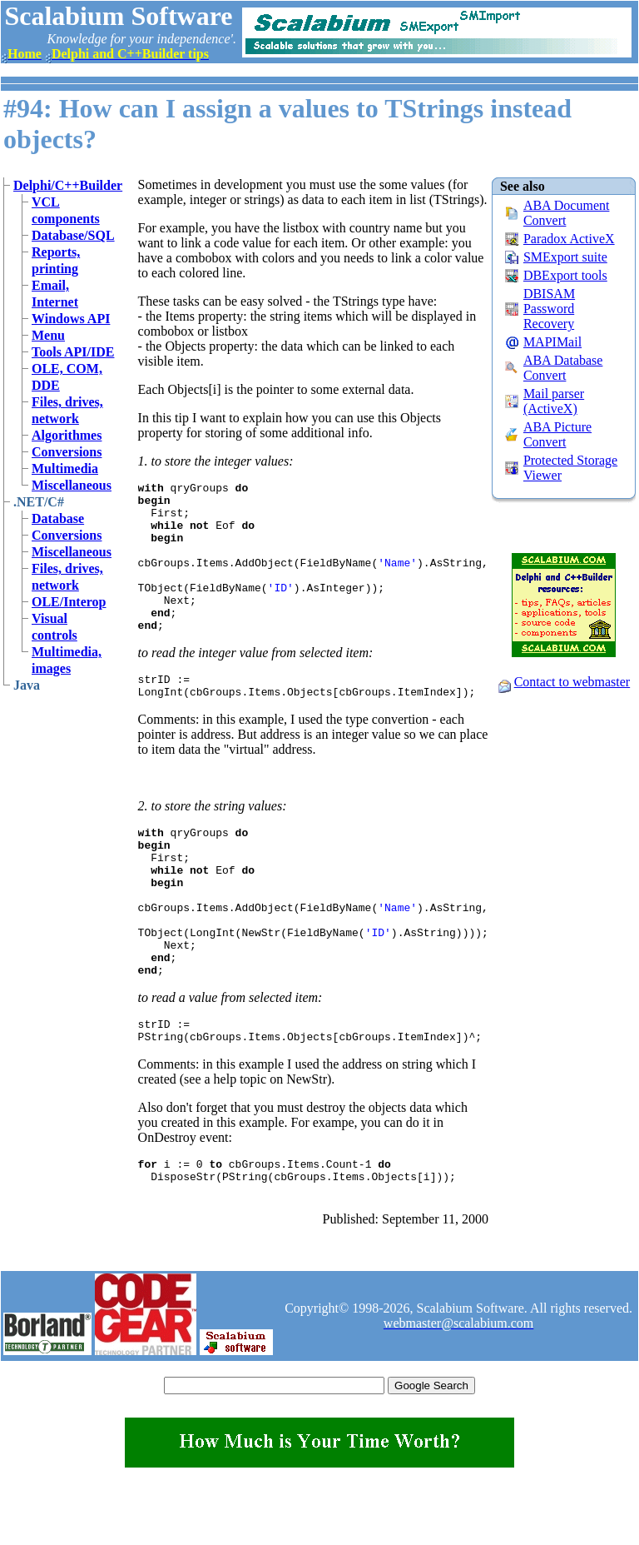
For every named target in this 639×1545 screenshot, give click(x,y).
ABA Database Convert (563, 367)
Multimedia (65, 468)
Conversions (67, 452)
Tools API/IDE (73, 352)
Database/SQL (73, 235)
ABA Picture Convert (557, 434)
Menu (48, 335)
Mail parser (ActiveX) (553, 401)
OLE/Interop (69, 602)
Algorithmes (67, 435)
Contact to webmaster (572, 682)
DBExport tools (565, 275)
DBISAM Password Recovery (549, 309)
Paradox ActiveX (569, 239)
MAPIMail (552, 342)
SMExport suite (565, 257)
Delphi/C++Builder (67, 185)
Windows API (71, 318)
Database (58, 518)
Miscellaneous (71, 485)
